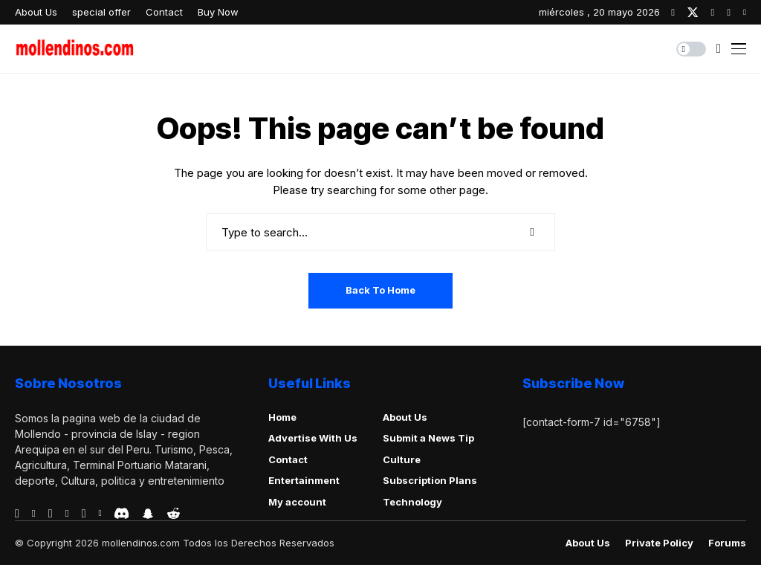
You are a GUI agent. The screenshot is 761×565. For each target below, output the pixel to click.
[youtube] (744, 12)
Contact (288, 459)
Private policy (659, 543)
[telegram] (50, 514)
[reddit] (173, 513)
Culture (402, 459)
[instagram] (712, 12)
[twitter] (692, 12)
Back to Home (380, 290)
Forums (727, 543)
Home (282, 417)
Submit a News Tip (428, 438)
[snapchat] (148, 513)
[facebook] (673, 12)
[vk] (99, 513)
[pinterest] (729, 12)
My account (297, 502)
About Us (405, 417)
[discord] (121, 513)
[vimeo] (67, 513)
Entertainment (304, 480)
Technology (412, 502)
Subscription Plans (430, 480)
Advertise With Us (312, 438)
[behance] (34, 513)
